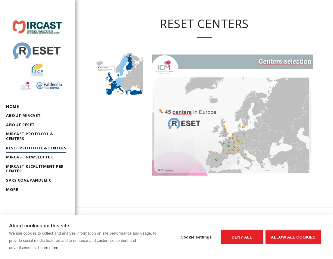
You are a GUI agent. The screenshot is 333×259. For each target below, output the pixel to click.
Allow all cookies (293, 237)
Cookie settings (195, 237)
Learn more (48, 247)
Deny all (241, 237)
